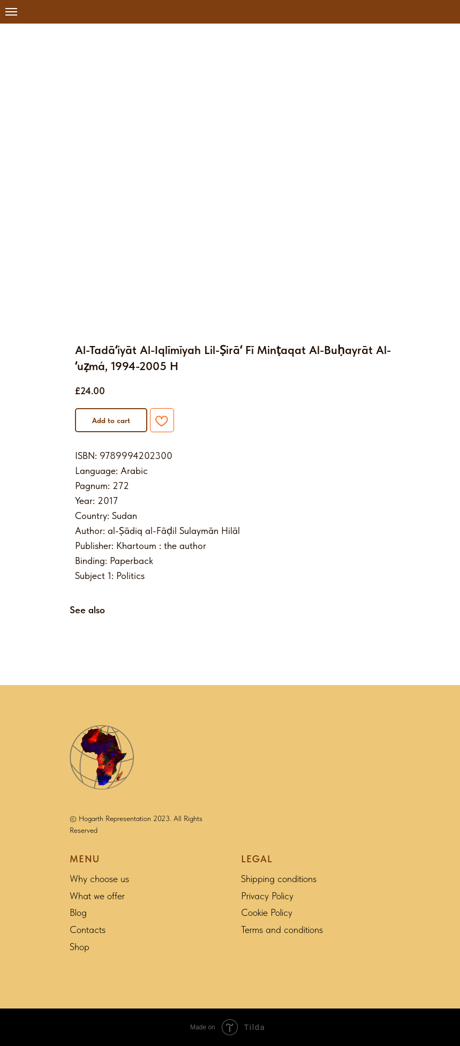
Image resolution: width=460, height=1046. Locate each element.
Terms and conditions (282, 929)
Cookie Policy (266, 912)
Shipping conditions (278, 878)
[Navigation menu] (11, 12)
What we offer (97, 895)
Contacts (87, 929)
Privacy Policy (267, 895)
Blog (78, 912)
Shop (79, 946)
